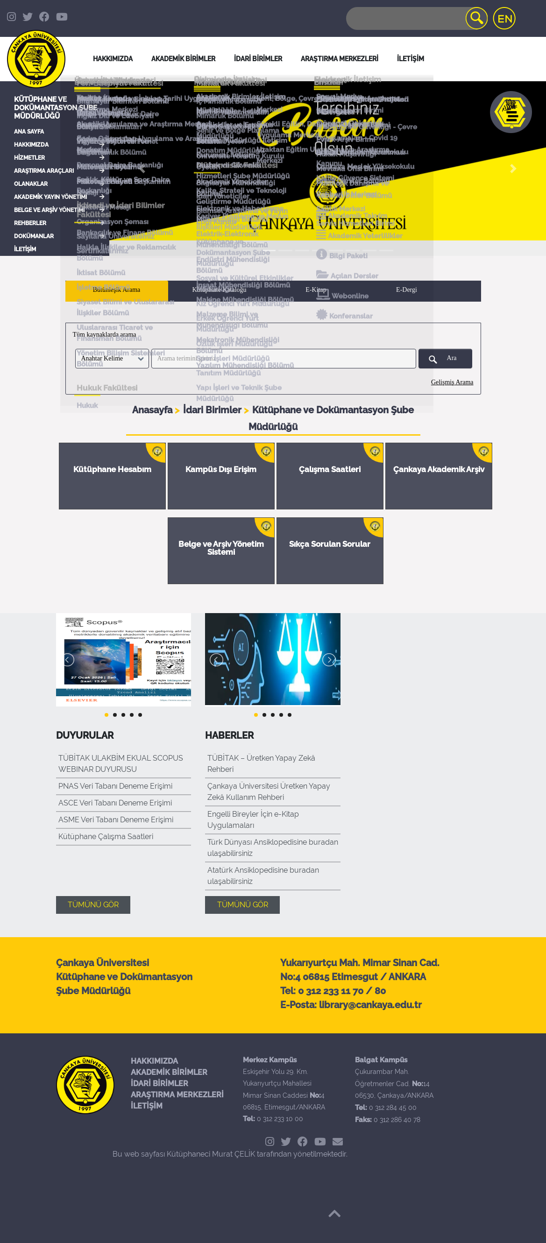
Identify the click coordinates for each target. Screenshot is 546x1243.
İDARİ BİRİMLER (258, 59)
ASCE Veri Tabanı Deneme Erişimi (115, 802)
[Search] (416, 18)
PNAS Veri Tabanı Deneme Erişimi (115, 786)
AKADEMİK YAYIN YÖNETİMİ (50, 197)
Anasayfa (153, 410)
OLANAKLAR (31, 184)
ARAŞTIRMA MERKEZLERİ (177, 1094)
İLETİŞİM (25, 249)
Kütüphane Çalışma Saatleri (105, 836)
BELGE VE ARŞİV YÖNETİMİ (49, 210)
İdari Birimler (213, 410)
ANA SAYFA (29, 131)
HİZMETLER (29, 158)
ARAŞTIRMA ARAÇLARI (44, 171)
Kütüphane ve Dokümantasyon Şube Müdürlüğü (55, 107)
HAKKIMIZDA (31, 144)
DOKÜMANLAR (34, 236)
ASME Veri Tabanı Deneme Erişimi (115, 819)
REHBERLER (30, 223)
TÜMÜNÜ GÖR (93, 904)
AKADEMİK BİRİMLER (169, 1072)
